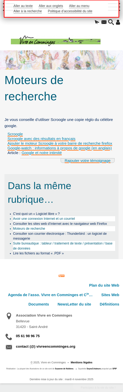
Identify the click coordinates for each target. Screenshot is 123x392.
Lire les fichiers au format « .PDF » (38, 253)
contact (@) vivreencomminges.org (45, 346)
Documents (38, 304)
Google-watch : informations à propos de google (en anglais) (59, 148)
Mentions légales (81, 362)
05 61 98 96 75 (28, 336)
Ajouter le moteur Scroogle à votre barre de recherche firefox (59, 143)
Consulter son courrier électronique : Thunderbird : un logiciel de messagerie (60, 236)
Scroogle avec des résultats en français (41, 138)
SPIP (115, 369)
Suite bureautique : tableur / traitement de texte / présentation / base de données (63, 245)
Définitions (109, 304)
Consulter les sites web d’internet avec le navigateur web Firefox (60, 224)
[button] (97, 22)
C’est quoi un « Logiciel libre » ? (36, 214)
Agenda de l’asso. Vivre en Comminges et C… (50, 294)
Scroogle (15, 134)
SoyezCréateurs (94, 369)
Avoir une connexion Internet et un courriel (44, 219)
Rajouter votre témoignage (87, 160)
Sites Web (110, 295)
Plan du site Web (104, 285)
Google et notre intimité (42, 153)
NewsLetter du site (74, 304)
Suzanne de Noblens (64, 369)
